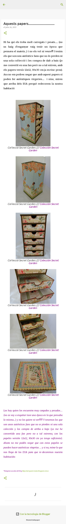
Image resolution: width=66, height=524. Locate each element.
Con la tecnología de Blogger (33, 514)
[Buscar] (62, 4)
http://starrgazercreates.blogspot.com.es (35, 471)
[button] (5, 33)
